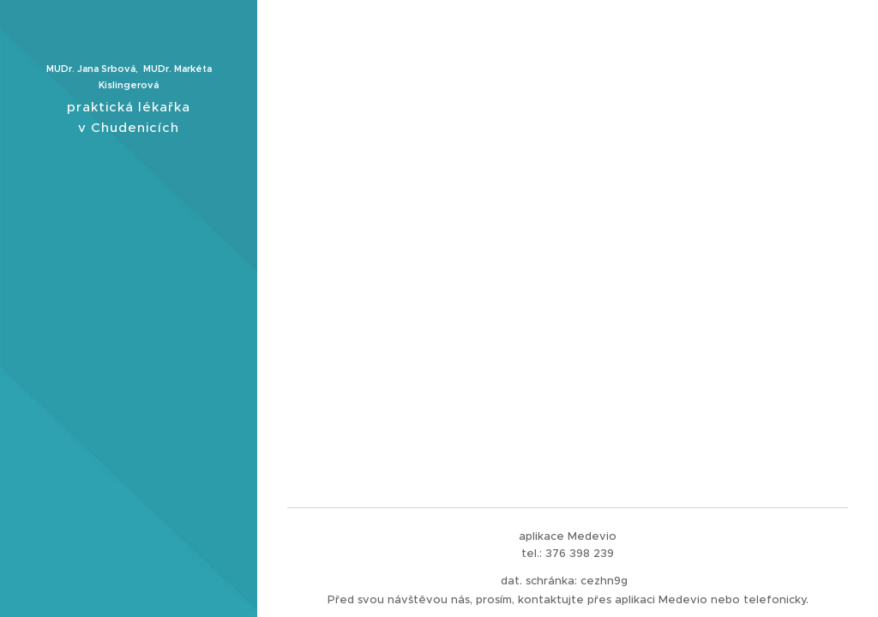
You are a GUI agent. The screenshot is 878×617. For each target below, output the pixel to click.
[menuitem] (128, 275)
